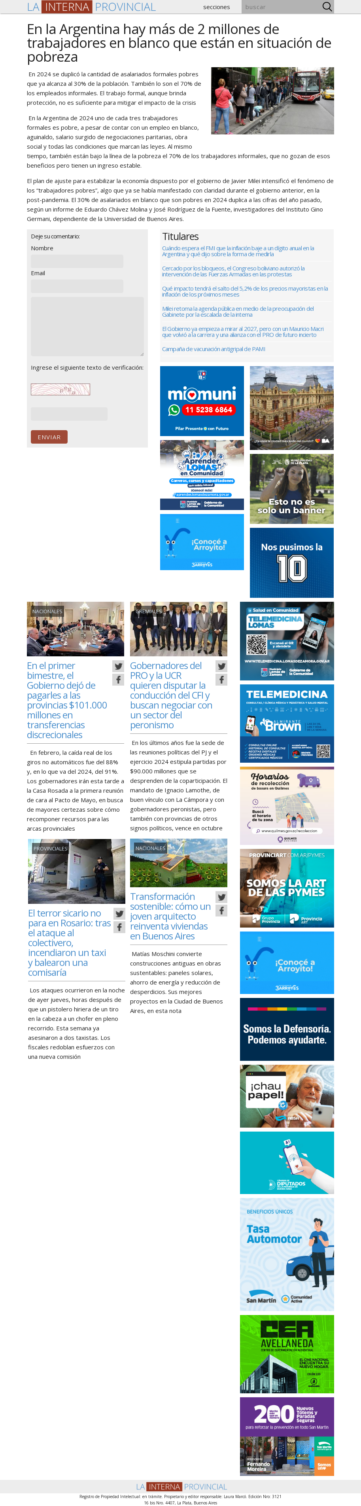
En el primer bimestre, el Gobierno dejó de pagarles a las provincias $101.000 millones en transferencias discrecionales (68, 699)
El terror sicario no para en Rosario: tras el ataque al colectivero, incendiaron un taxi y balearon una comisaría (68, 942)
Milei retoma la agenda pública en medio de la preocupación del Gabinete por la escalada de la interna (238, 311)
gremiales (148, 611)
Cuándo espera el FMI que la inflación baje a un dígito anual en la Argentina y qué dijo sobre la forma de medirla (238, 251)
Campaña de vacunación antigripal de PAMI (213, 349)
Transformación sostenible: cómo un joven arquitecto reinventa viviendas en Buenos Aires (171, 915)
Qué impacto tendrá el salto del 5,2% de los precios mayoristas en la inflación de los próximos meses (245, 291)
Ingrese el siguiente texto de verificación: (87, 367)
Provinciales (50, 848)
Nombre (42, 248)
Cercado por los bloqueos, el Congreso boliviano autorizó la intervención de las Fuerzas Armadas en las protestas (233, 271)
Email (38, 273)
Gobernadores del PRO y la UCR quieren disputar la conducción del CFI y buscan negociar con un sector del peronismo (169, 694)
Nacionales (47, 611)
